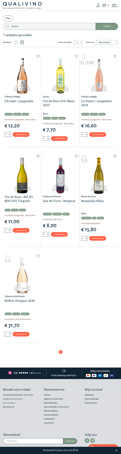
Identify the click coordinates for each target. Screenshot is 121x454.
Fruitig (54, 118)
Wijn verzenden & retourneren (56, 407)
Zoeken (107, 26)
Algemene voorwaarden (53, 399)
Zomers (25, 114)
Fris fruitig (47, 214)
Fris (94, 218)
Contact (47, 395)
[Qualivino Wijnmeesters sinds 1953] (22, 5)
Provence (16, 314)
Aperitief (9, 114)
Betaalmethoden (51, 403)
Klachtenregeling (51, 411)
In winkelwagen (21, 134)
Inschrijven (70, 441)
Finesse (8, 314)
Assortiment (49, 423)
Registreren (89, 395)
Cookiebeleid (49, 419)
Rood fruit (25, 314)
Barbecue (17, 114)
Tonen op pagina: (65, 42)
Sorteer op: (90, 42)
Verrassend (57, 214)
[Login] (98, 5)
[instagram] (92, 440)
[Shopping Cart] (105, 5)
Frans (7, 210)
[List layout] (16, 42)
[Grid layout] (22, 42)
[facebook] (87, 440)
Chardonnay (86, 218)
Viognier (15, 210)
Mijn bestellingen (92, 399)
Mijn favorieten (91, 403)
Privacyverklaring (51, 415)
